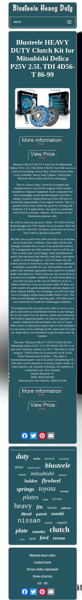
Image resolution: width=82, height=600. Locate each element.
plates (31, 497)
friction (57, 499)
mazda (48, 522)
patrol (41, 514)
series (45, 499)
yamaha (38, 531)
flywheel (51, 481)
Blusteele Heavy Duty (43, 555)
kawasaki (64, 458)
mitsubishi (42, 473)
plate (22, 530)
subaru (66, 508)
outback (62, 475)
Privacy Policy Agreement (42, 569)
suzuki (57, 513)
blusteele (57, 465)
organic (62, 522)
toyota (47, 488)
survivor (50, 458)
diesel (26, 513)
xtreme (59, 538)
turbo (36, 458)
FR (45, 583)
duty (22, 456)
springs (25, 489)
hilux (22, 539)
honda (52, 508)
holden (31, 481)
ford (44, 537)
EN (40, 583)
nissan (29, 520)
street (19, 467)
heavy (23, 506)
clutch (59, 529)
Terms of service (42, 576)
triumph (64, 491)
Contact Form (42, 562)
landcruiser (34, 467)
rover (22, 474)
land (32, 538)
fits (39, 507)
